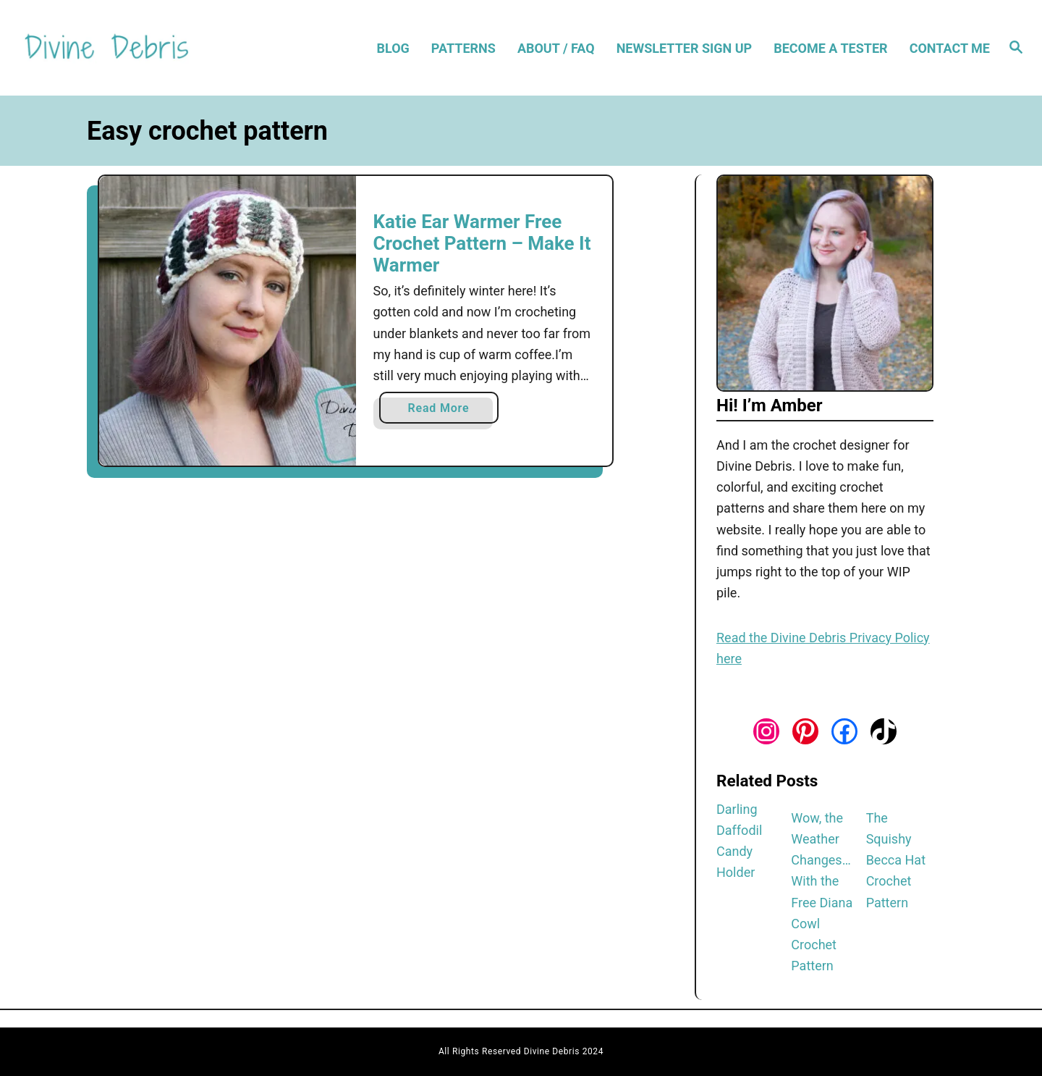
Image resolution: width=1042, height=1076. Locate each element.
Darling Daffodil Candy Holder (739, 841)
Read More (444, 411)
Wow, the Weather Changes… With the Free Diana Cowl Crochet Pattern (821, 892)
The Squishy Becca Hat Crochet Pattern (895, 860)
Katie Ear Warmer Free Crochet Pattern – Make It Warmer (482, 243)
